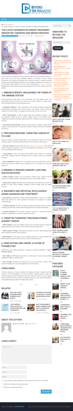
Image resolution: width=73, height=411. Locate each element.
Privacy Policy (55, 406)
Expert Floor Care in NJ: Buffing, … (65, 286)
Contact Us (37, 406)
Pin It (36, 284)
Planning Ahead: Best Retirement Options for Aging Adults (62, 68)
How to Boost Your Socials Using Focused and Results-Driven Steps (62, 74)
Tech (7, 36)
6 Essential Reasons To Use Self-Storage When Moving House (43, 294)
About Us (30, 406)
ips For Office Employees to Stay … (65, 339)
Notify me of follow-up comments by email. (16, 384)
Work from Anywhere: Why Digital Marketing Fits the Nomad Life (61, 90)
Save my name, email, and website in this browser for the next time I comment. (26, 380)
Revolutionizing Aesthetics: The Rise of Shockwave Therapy (60, 254)
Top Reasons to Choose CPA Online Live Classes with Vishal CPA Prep (62, 62)
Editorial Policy (46, 406)
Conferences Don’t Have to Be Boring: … (65, 307)
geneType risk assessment (35, 146)
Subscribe (58, 48)
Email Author (31, 324)
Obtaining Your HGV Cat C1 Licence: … (65, 316)
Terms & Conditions (65, 406)
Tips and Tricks (14, 36)
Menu (5, 19)
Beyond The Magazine (7, 406)
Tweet (21, 284)
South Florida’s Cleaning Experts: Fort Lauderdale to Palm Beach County (61, 84)
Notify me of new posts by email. (13, 387)
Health (3, 36)
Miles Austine (40, 36)
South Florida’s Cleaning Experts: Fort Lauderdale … (65, 274)
